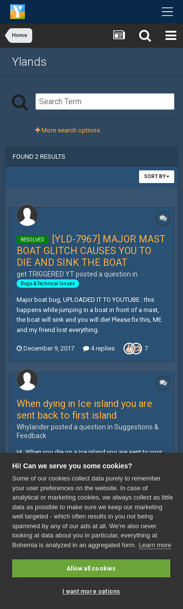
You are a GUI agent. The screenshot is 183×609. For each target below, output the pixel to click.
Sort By (156, 176)
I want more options (91, 591)
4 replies (99, 348)
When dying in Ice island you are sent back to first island (84, 409)
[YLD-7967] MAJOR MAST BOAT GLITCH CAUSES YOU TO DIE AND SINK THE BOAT (91, 250)
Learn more (155, 545)
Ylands (29, 62)
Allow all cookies (91, 568)
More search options (67, 130)
